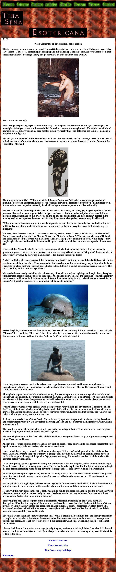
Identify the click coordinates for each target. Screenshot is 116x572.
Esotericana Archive (58, 545)
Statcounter (8, 555)
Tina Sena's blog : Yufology (58, 550)
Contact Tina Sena (58, 540)
